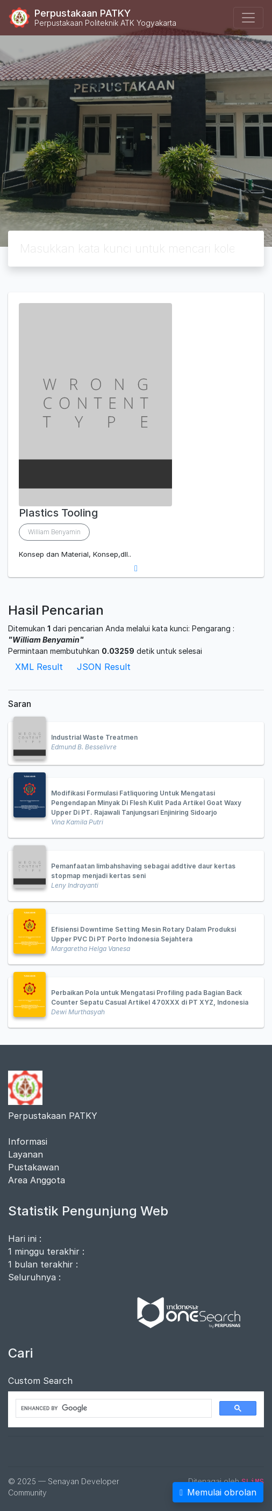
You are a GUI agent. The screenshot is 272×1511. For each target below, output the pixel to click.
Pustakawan (33, 1167)
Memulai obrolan (218, 1492)
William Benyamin (54, 532)
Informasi (27, 1141)
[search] (112, 1408)
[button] (136, 568)
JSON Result (104, 666)
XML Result (39, 666)
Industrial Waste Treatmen (94, 737)
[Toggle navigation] (248, 17)
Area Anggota (36, 1180)
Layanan (25, 1154)
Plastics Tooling (58, 512)
